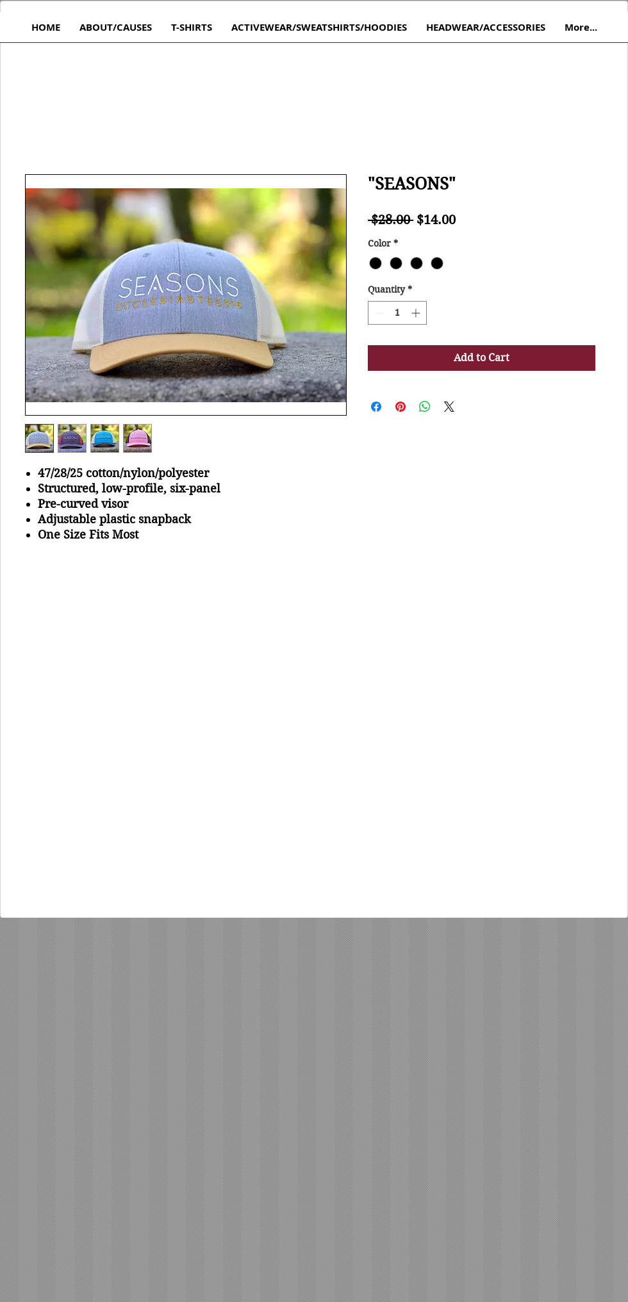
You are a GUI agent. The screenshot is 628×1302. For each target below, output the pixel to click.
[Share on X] (449, 406)
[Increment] (417, 313)
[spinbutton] (397, 313)
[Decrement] (378, 313)
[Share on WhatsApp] (425, 406)
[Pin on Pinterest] (400, 406)
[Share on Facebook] (376, 406)
